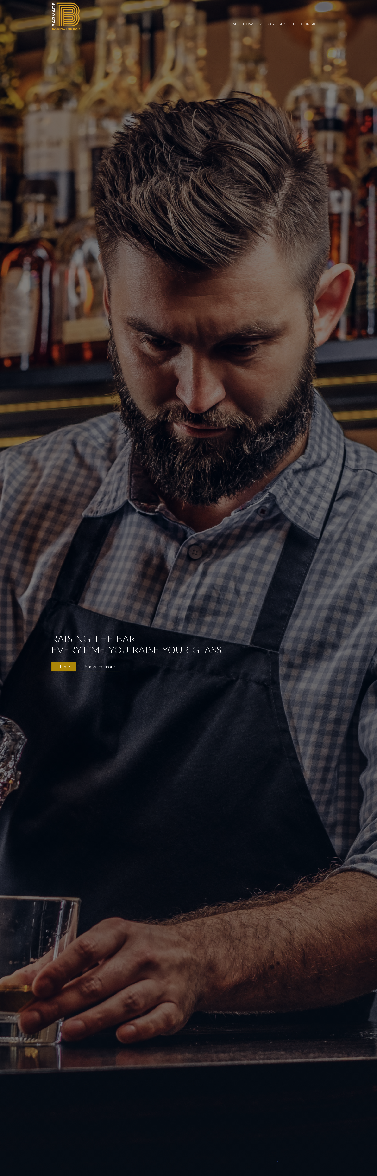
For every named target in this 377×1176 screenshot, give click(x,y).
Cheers (64, 666)
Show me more (100, 666)
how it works (258, 23)
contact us (313, 23)
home (232, 23)
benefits (287, 23)
